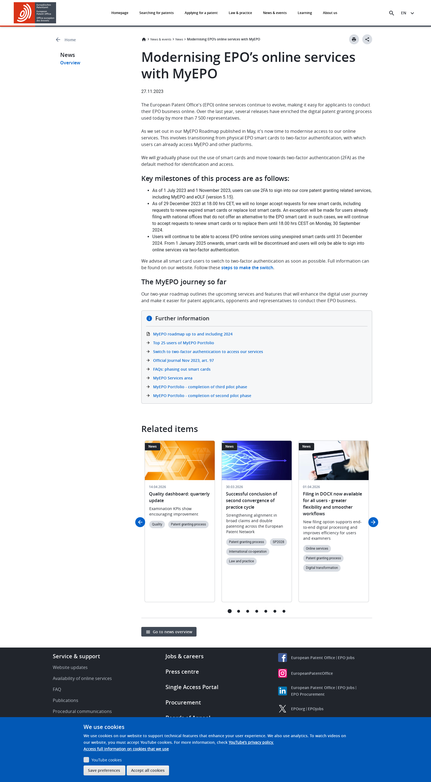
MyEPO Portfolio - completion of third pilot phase (200, 386)
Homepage (119, 12)
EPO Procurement (308, 694)
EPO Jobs (346, 657)
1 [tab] (229, 611)
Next (373, 522)
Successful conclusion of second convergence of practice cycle (251, 500)
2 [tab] (238, 611)
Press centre (182, 671)
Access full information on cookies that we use (126, 748)
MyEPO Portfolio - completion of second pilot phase (202, 395)
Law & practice (240, 12)
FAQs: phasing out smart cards (182, 369)
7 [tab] (284, 611)
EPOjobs (316, 708)
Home (70, 39)
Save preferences (104, 770)
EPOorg (298, 708)
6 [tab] (275, 611)
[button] (57, 13)
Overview (70, 63)
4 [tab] (257, 611)
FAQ (57, 689)
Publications (65, 700)
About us (330, 12)
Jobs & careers (184, 656)
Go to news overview (172, 631)
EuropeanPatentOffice (312, 673)
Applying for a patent (201, 12)
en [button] (403, 12)
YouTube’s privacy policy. (251, 742)
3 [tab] (247, 611)
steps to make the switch (247, 268)
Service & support (76, 656)
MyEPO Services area (172, 378)
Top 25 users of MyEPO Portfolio (183, 342)
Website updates (70, 667)
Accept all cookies (148, 770)
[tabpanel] (179, 524)
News (179, 39)
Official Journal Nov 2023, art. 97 (183, 360)
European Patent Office (313, 657)
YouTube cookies (107, 759)
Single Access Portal (192, 687)
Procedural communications (82, 711)
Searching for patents (156, 12)
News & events (275, 12)
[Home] (35, 12)
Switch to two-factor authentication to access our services (208, 351)
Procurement (183, 702)
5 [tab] (266, 611)
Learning (305, 12)
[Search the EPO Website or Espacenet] (392, 13)
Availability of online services (82, 678)
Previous (140, 522)
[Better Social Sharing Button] (367, 39)
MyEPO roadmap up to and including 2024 (193, 334)
